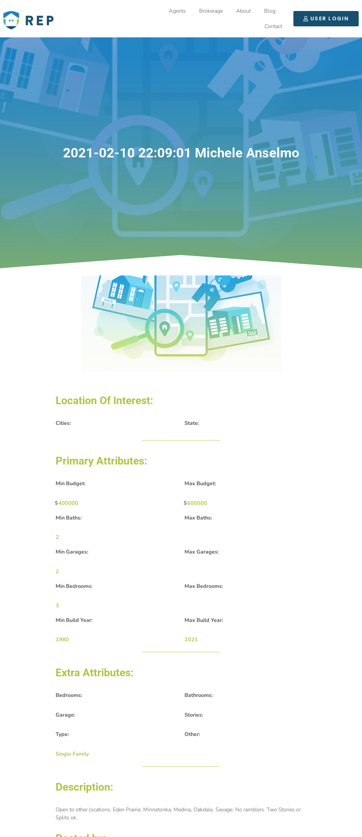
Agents (177, 11)
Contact (273, 26)
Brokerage (211, 11)
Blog (269, 11)
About (243, 11)
